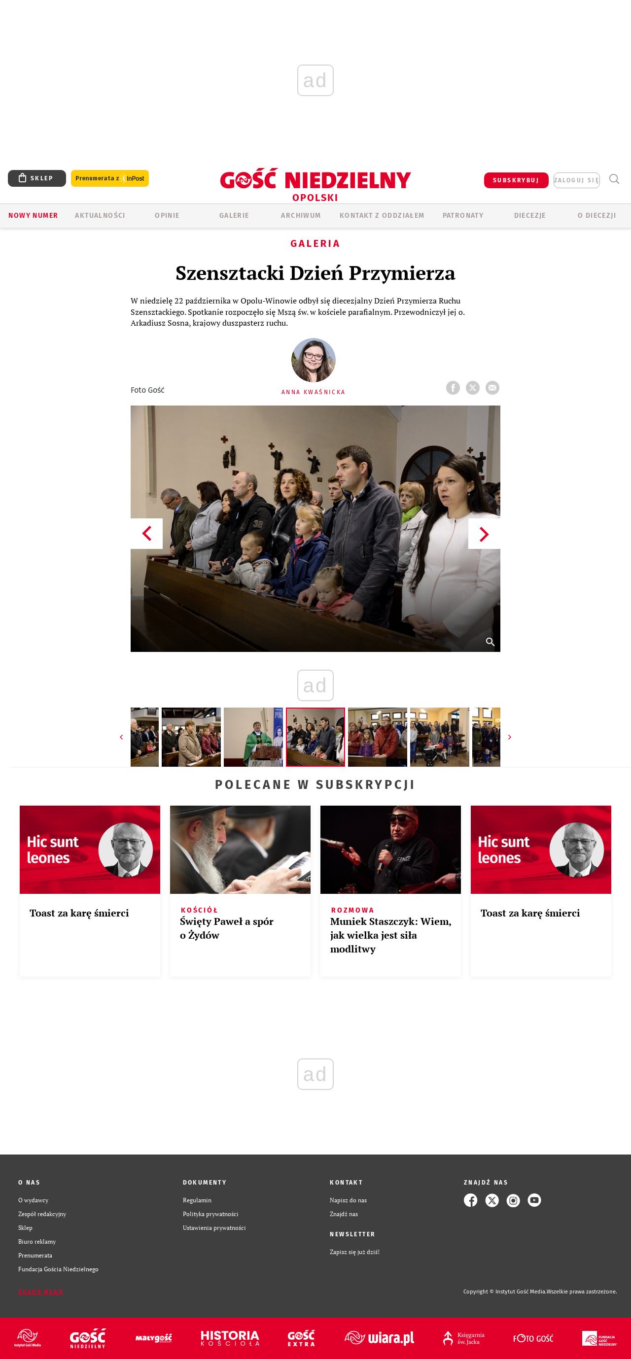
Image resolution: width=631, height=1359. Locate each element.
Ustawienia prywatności (214, 1227)
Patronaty (463, 215)
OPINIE (167, 215)
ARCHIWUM (301, 215)
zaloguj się (576, 180)
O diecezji (597, 215)
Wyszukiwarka (614, 179)
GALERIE (234, 215)
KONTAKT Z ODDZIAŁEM (382, 215)
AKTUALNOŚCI (100, 215)
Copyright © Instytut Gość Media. (505, 1292)
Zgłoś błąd (41, 1292)
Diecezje (530, 215)
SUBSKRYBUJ (516, 180)
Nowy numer (33, 215)
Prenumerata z (109, 178)
